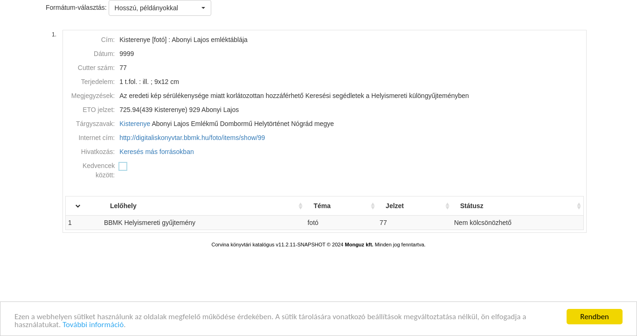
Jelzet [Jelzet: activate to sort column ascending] (401, 206)
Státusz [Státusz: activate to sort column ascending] (475, 206)
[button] (160, 8)
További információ (93, 326)
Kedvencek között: (99, 170)
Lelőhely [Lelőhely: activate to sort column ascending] (138, 206)
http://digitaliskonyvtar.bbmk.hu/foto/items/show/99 (192, 137)
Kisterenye (134, 123)
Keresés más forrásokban (156, 151)
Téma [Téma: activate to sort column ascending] (330, 206)
